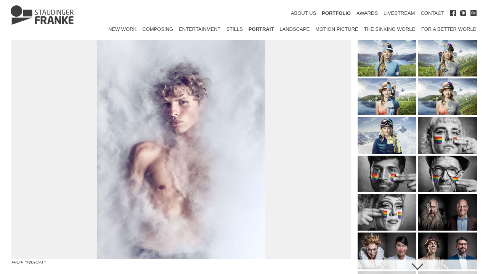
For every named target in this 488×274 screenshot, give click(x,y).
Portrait (261, 29)
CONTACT (432, 13)
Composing (157, 29)
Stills (234, 29)
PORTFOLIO (336, 13)
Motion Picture (336, 29)
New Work (122, 29)
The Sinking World (390, 29)
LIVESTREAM (399, 13)
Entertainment (199, 29)
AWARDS (367, 13)
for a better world (449, 29)
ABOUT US (303, 13)
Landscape (294, 29)
